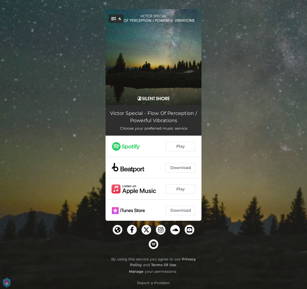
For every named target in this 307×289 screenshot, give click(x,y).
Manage (136, 271)
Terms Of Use (163, 265)
